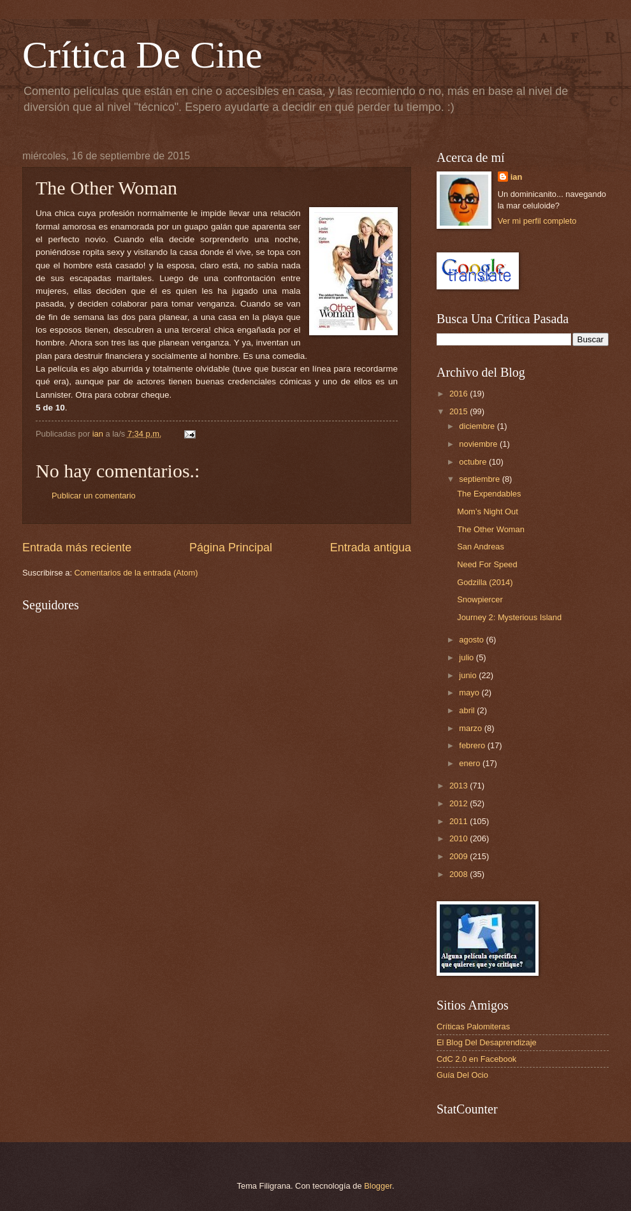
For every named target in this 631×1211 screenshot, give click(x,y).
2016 (459, 393)
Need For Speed (487, 564)
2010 (459, 838)
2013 (459, 785)
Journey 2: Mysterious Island (509, 617)
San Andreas (480, 546)
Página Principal (230, 547)
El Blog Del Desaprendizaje (487, 1042)
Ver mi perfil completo (537, 221)
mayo (470, 692)
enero (470, 763)
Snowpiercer (480, 599)
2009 (459, 856)
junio (469, 675)
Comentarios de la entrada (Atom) (136, 572)
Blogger (378, 1186)
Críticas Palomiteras (473, 1026)
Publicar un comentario (94, 495)
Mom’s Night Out (487, 511)
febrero (473, 745)
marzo (471, 728)
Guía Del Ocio (462, 1075)
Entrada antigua (370, 547)
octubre (474, 462)
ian (517, 177)
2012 (459, 803)
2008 (459, 874)
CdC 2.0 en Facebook (476, 1059)
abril (468, 710)
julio (467, 657)
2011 (459, 821)
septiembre (480, 479)
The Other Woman (491, 529)
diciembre (478, 426)
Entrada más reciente (76, 547)
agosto (472, 639)
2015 (459, 411)
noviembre (479, 444)
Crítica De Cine (142, 55)
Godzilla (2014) (484, 582)
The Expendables (489, 493)
